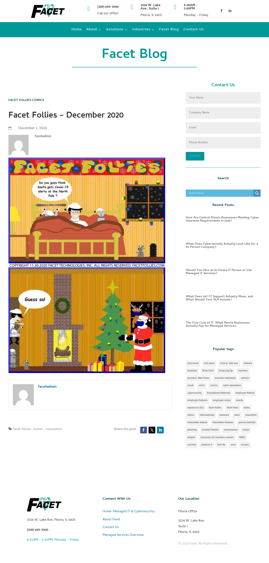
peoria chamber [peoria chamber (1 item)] (247, 423)
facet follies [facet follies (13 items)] (215, 408)
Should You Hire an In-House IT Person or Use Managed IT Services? (219, 272)
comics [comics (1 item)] (214, 386)
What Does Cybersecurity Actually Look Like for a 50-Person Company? (222, 246)
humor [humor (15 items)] (190, 415)
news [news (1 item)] (237, 415)
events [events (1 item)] (239, 400)
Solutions (114, 30)
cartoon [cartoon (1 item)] (245, 378)
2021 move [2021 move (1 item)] (193, 363)
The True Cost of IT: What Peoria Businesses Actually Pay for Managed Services (218, 324)
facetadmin (47, 387)
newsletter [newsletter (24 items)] (251, 415)
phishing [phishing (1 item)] (192, 430)
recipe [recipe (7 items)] (246, 430)
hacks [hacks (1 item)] (247, 408)
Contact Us (193, 30)
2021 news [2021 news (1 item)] (209, 363)
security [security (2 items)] (191, 445)
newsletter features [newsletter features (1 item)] (222, 423)
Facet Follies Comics (26, 100)
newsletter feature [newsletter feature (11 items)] (197, 423)
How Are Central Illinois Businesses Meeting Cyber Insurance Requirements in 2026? (222, 219)
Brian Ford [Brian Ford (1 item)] (208, 371)
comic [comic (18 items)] (202, 386)
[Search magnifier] (257, 193)
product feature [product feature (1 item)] (210, 430)
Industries (141, 30)
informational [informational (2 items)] (207, 415)
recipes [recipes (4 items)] (191, 438)
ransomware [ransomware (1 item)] (230, 430)
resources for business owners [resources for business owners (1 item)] (217, 438)
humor (38, 429)
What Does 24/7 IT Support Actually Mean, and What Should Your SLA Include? (219, 298)
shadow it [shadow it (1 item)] (206, 445)
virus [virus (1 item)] (233, 445)
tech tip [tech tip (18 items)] (221, 445)
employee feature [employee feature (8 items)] (245, 393)
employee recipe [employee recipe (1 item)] (222, 400)
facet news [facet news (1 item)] (233, 408)
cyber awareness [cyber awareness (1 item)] (232, 386)
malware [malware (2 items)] (224, 415)
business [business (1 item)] (243, 371)
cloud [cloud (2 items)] (190, 386)
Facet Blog (169, 30)
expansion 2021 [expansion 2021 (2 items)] (195, 408)
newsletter (54, 429)
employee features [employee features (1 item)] (197, 400)
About (91, 30)
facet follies (22, 429)
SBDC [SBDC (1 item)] (242, 438)
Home (76, 30)
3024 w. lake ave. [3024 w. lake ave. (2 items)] (229, 363)
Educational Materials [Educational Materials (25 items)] (218, 393)
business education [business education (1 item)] (225, 378)
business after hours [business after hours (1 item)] (198, 378)
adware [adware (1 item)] (248, 363)
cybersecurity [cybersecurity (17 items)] (194, 393)
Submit (195, 156)
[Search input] (220, 193)
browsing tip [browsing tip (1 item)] (226, 371)
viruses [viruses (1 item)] (245, 445)
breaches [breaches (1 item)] (192, 371)
